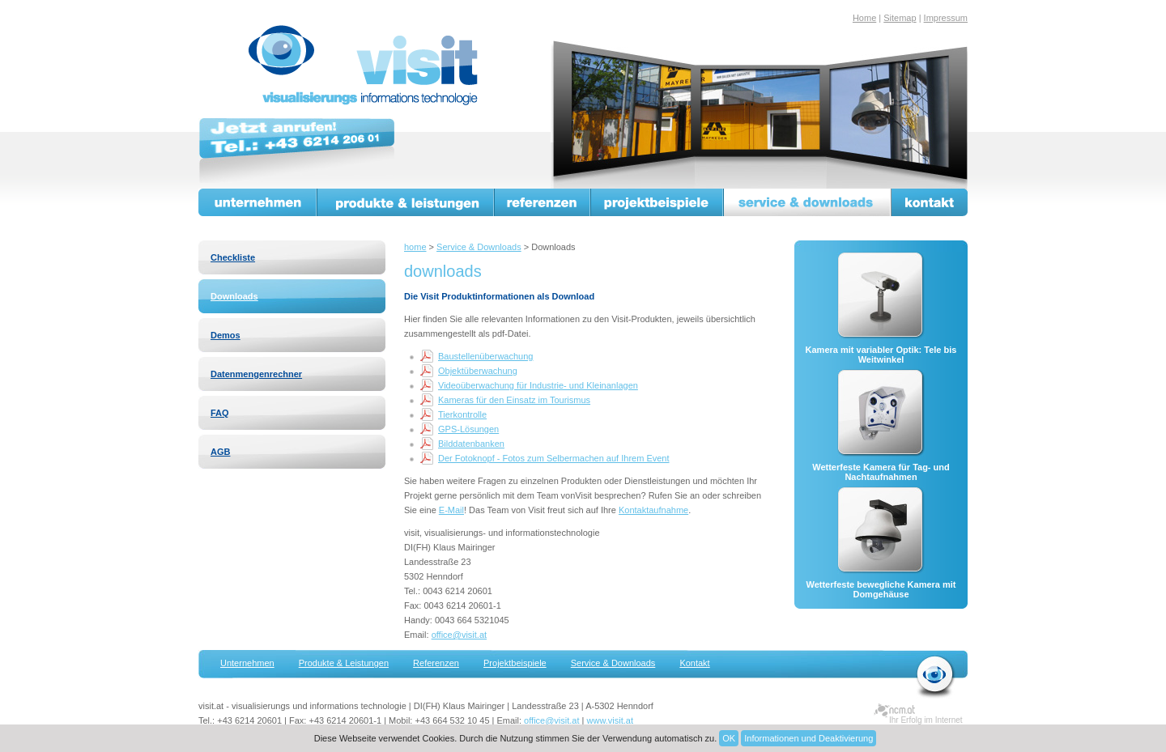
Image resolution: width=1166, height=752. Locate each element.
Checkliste (233, 257)
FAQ (220, 413)
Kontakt (930, 202)
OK (728, 738)
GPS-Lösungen (468, 429)
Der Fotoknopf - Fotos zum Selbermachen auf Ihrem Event (554, 458)
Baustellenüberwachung (485, 356)
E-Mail (451, 510)
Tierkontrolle (462, 414)
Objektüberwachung (477, 371)
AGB (220, 452)
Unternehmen (257, 202)
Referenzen (543, 202)
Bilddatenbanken (471, 443)
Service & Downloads (478, 247)
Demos (225, 335)
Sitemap (899, 18)
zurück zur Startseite (935, 677)
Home (864, 18)
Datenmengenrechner (256, 374)
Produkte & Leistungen (406, 202)
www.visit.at (610, 720)
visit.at (366, 66)
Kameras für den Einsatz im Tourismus (514, 400)
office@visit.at (459, 634)
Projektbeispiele (657, 202)
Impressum (946, 18)
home (415, 247)
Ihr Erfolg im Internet (926, 720)
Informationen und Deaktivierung (808, 738)
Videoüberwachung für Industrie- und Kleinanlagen (538, 385)
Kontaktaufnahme (653, 510)
